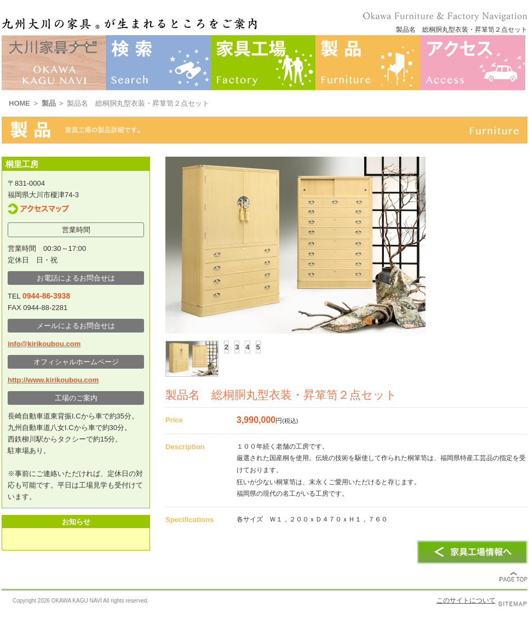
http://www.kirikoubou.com (53, 380)
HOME (19, 103)
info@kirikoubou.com (44, 344)
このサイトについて (466, 600)
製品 (49, 103)
